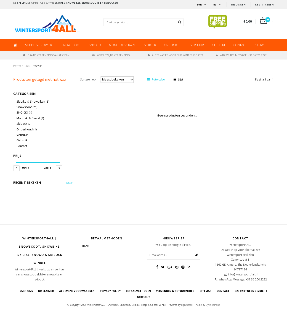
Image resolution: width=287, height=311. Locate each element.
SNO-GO (95, 45)
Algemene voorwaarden (77, 291)
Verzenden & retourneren (175, 291)
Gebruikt (218, 45)
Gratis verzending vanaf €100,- (46, 55)
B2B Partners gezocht (251, 291)
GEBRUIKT (143, 297)
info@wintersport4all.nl (243, 274)
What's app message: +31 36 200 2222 (241, 55)
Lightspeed (187, 304)
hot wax (37, 65)
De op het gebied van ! (65, 2)
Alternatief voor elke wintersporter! (176, 55)
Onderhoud (173, 45)
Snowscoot (71, 45)
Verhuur (197, 45)
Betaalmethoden (138, 291)
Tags (26, 65)
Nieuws (260, 45)
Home (17, 65)
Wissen (69, 182)
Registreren (264, 4)
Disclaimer (46, 291)
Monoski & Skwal (122, 45)
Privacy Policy (110, 291)
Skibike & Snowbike (39, 45)
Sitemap (205, 291)
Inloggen (238, 4)
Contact (240, 45)
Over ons (26, 291)
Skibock (150, 45)
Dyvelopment (213, 304)
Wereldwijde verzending (111, 55)
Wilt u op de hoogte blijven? (173, 245)
